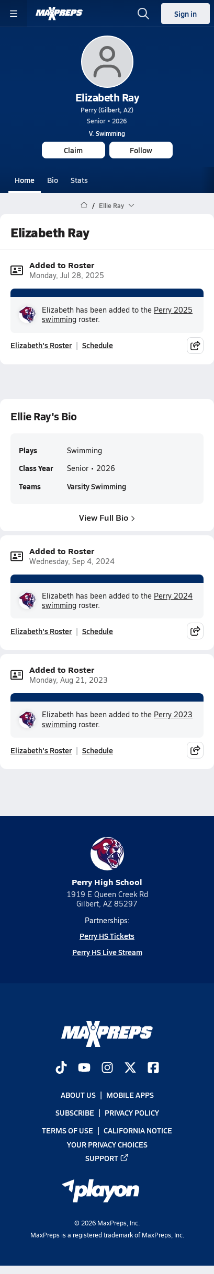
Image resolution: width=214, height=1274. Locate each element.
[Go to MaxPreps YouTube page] (84, 1068)
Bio (52, 180)
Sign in (185, 13)
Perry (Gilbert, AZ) (107, 110)
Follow (141, 150)
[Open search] (143, 13)
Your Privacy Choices (107, 1144)
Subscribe (74, 1112)
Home (25, 180)
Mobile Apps (130, 1094)
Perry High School (107, 862)
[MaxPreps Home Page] (84, 205)
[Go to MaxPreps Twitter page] (130, 1068)
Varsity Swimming (96, 486)
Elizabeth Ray (107, 97)
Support (107, 1158)
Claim (73, 150)
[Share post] (195, 345)
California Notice (138, 1131)
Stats (79, 180)
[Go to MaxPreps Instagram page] (107, 1068)
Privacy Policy (132, 1112)
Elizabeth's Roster (41, 345)
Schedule (97, 345)
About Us (78, 1094)
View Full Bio (107, 517)
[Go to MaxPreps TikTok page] (61, 1068)
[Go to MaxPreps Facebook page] (153, 1068)
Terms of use (67, 1131)
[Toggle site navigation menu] (13, 13)
